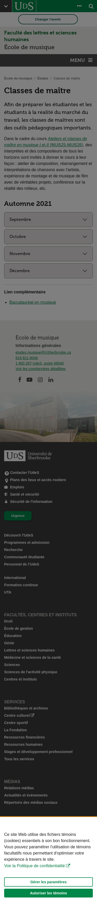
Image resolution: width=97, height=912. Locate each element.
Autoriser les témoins (48, 893)
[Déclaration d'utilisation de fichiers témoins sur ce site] (48, 864)
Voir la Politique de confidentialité (34, 866)
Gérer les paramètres (48, 882)
